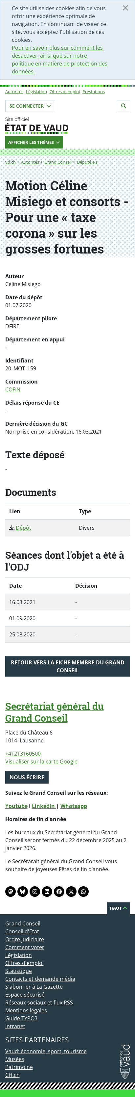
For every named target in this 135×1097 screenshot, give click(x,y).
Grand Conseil (58, 162)
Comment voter (24, 947)
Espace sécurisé (25, 994)
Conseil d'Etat (22, 931)
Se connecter (30, 106)
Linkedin (44, 806)
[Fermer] (125, 7)
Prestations (93, 91)
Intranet (15, 1026)
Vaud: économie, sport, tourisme (46, 1051)
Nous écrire (27, 777)
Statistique (18, 971)
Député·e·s (87, 162)
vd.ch (10, 162)
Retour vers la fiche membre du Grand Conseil (67, 666)
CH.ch (12, 1075)
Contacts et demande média (40, 978)
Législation (36, 91)
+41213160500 (23, 753)
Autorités (14, 91)
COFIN (12, 389)
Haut (118, 908)
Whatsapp (73, 806)
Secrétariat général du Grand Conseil (54, 712)
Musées (14, 1059)
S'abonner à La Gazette (34, 986)
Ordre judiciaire (24, 939)
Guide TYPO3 (21, 1018)
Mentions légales (26, 1010)
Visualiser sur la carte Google (41, 761)
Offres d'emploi (65, 91)
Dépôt (23, 527)
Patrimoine (19, 1067)
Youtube (16, 806)
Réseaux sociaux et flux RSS (39, 1002)
